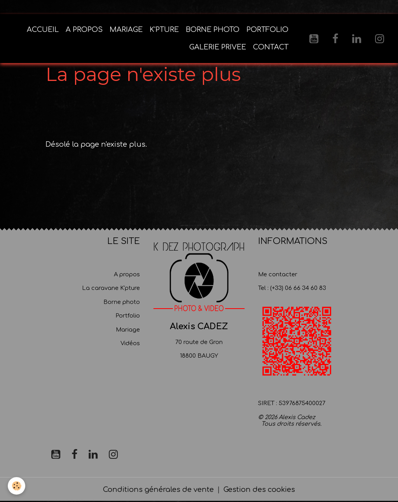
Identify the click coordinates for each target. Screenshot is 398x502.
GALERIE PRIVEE (217, 47)
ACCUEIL (43, 29)
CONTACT (270, 47)
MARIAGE (126, 29)
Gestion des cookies (259, 489)
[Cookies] (16, 486)
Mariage (128, 329)
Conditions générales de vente (158, 489)
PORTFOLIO (267, 29)
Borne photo (121, 302)
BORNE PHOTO (212, 29)
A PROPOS (84, 29)
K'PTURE (164, 29)
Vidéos (130, 343)
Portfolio (127, 315)
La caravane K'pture (111, 288)
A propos (127, 274)
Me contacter (277, 274)
